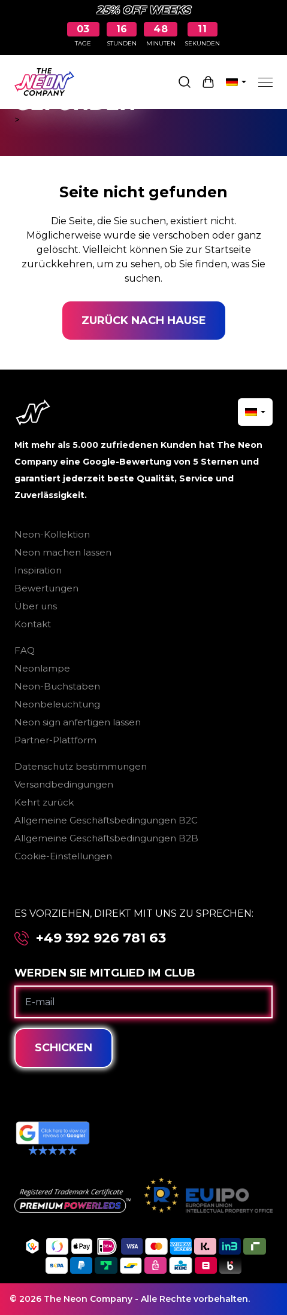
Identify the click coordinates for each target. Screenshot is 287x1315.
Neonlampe (42, 668)
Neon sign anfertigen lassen (77, 722)
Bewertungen (46, 588)
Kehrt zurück (44, 802)
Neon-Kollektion (52, 534)
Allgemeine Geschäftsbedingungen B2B (106, 838)
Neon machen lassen (62, 552)
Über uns (35, 606)
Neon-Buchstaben (57, 686)
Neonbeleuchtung (57, 704)
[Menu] (265, 82)
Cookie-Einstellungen (63, 856)
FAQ (24, 650)
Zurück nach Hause (143, 320)
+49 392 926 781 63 (101, 938)
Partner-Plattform (55, 740)
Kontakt (32, 624)
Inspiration (38, 570)
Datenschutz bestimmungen (80, 766)
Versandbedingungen (63, 784)
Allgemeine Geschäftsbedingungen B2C (106, 820)
